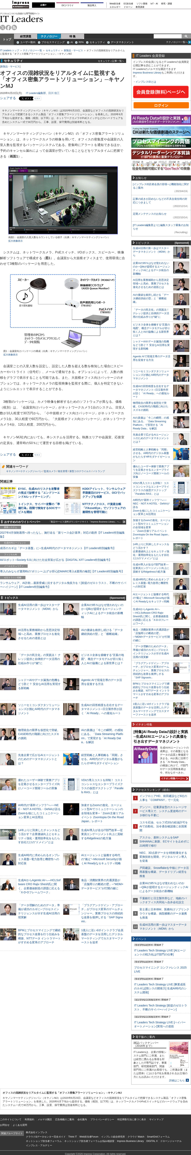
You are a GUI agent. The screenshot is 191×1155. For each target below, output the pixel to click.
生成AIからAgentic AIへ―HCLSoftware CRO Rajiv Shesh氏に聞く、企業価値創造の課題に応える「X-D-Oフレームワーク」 (151, 616)
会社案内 (82, 1119)
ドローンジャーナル (171, 1141)
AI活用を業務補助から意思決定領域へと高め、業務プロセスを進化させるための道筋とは (39, 633)
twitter (2, 27)
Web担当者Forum (88, 1136)
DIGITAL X (152, 1141)
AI (71, 42)
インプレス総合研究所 (113, 1136)
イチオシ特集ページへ (174, 778)
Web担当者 (115, 4)
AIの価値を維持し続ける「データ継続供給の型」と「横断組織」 (151, 298)
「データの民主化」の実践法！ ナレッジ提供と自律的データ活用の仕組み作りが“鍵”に (39, 658)
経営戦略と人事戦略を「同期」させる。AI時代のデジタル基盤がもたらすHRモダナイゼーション (102, 759)
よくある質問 (20, 1125)
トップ (7, 39)
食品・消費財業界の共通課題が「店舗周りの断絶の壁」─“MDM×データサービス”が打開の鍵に (102, 884)
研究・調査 (166, 4)
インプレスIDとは (145, 81)
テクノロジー (49, 36)
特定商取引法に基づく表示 (131, 1119)
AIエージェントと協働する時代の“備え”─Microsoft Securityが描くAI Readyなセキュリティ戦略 (101, 859)
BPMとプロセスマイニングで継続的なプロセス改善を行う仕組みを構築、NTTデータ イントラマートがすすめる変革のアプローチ (151, 690)
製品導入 (92, 5)
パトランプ (99, 471)
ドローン (128, 7)
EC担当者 (128, 4)
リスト (37, 98)
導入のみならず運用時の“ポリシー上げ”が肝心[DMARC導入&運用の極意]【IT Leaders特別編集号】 (62, 571)
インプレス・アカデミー (39, 1145)
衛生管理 (62, 471)
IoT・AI (154, 4)
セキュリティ (97, 42)
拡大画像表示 (15, 240)
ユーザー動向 (28, 42)
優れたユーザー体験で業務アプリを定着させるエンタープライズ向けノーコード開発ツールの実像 (39, 784)
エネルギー (115, 7)
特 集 (72, 36)
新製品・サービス (73, 50)
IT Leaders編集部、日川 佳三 (42, 93)
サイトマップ (156, 1119)
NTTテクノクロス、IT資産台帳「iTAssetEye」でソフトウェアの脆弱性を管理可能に (104, 508)
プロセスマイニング (53, 42)
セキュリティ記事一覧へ (111, 61)
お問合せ (5, 1125)
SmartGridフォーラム (158, 1136)
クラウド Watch (136, 1136)
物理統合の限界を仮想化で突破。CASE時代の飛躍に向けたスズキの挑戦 (39, 734)
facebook (8, 27)
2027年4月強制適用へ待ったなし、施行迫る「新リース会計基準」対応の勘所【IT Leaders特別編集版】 (62, 534)
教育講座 (140, 7)
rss (14, 27)
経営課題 (25, 36)
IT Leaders (21, 18)
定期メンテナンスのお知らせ (150, 213)
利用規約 (29, 1119)
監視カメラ (50, 471)
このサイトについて (10, 1119)
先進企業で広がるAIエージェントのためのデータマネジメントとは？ (39, 759)
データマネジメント (122, 42)
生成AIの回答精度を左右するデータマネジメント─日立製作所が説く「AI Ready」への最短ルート (102, 709)
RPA (81, 42)
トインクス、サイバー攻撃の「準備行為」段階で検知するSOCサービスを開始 (39, 508)
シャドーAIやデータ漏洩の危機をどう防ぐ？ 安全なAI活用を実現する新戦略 (39, 684)
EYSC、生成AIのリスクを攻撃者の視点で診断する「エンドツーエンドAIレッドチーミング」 (39, 492)
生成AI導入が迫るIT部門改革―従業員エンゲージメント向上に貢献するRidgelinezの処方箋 (102, 834)
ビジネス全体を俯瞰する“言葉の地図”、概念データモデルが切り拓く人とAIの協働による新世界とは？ (102, 658)
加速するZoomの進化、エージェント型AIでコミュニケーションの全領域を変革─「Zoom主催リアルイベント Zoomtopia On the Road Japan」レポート (102, 813)
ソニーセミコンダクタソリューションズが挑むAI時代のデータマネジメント (39, 709)
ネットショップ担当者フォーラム (44, 1141)
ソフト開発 (141, 4)
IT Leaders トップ (9, 50)
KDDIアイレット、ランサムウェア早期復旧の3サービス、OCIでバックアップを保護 (104, 492)
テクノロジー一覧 (32, 50)
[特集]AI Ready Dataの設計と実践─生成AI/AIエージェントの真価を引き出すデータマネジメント (161, 737)
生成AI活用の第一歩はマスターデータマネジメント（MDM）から (151, 252)
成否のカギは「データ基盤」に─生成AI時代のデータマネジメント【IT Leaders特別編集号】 (58, 548)
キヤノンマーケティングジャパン (24, 471)
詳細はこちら (177, 1080)
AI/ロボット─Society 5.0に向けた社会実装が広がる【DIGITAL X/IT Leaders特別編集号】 (56, 559)
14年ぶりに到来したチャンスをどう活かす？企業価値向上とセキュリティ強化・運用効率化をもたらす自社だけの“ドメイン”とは (151, 551)
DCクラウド (68, 5)
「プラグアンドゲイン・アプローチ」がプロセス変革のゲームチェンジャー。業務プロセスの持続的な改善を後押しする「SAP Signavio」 (102, 913)
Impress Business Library (147, 72)
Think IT (72, 1136)
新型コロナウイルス (80, 471)
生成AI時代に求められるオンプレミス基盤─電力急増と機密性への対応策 (39, 859)
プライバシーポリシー (102, 1119)
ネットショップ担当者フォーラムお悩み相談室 (89, 1141)
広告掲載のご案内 (64, 1119)
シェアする (8, 98)
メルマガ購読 (45, 1119)
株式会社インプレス (36, 1132)
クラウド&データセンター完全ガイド (46, 1136)
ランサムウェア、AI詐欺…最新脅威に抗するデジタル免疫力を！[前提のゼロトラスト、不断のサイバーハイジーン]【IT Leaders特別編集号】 (63, 584)
